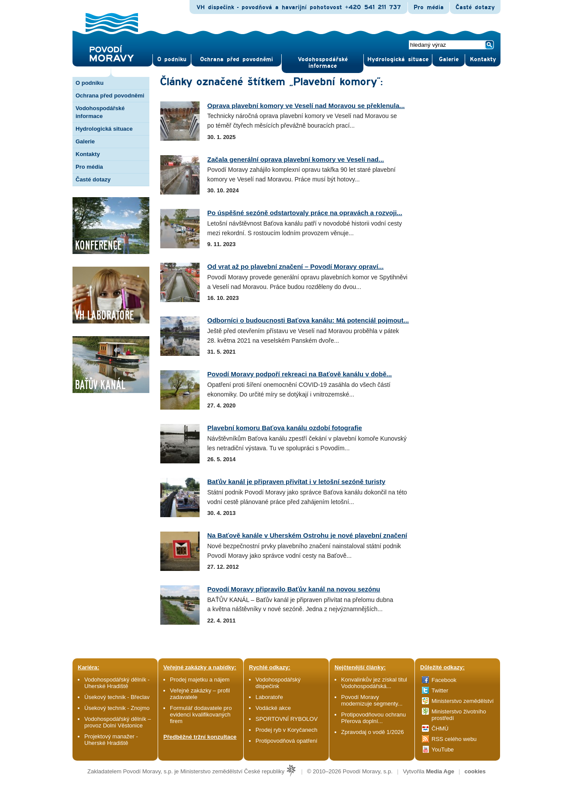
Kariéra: (88, 667)
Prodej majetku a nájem (200, 679)
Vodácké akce (273, 708)
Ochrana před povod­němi (236, 59)
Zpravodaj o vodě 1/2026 (373, 732)
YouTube (442, 749)
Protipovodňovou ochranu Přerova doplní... (373, 717)
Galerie (85, 141)
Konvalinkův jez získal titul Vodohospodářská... (374, 682)
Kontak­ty (483, 59)
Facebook (443, 680)
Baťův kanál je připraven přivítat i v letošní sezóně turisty (296, 481)
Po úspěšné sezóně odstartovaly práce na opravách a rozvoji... (304, 212)
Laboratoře (269, 697)
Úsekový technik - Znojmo (117, 708)
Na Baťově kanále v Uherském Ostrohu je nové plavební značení (307, 535)
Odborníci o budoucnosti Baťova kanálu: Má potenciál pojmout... (308, 320)
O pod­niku (171, 59)
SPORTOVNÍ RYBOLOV (286, 719)
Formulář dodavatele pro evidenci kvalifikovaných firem (201, 714)
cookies (475, 771)
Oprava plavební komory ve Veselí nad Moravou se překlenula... (306, 105)
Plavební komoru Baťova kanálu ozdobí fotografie (284, 427)
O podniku (90, 83)
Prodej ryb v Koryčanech (286, 730)
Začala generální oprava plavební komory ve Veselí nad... (295, 159)
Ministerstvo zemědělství (462, 701)
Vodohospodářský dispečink (277, 682)
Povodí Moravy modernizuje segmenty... (372, 700)
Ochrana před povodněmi (110, 95)
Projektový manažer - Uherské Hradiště (111, 739)
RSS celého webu (453, 739)
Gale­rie (449, 59)
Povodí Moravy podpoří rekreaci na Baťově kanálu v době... (299, 374)
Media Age (440, 771)
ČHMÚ (440, 728)
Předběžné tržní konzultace (200, 737)
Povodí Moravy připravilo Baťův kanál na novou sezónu (293, 589)
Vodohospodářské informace (323, 62)
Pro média (429, 7)
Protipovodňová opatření (286, 740)
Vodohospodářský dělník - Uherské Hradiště (117, 682)
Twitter (439, 690)
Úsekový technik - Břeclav (117, 697)
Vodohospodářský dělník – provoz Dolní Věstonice (117, 722)
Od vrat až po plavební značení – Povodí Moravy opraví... (295, 266)
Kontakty (88, 154)
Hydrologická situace (397, 59)
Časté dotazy (475, 7)
